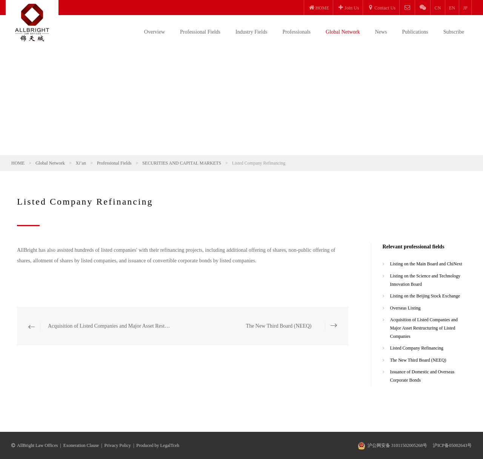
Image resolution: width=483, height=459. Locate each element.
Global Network (343, 32)
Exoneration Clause (81, 445)
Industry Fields (251, 32)
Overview (154, 32)
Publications (415, 32)
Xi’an (81, 163)
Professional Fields (200, 32)
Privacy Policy (118, 445)
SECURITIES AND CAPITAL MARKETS (181, 163)
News (381, 32)
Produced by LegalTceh (157, 445)
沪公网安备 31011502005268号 (398, 445)
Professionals (296, 32)
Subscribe (453, 32)
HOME (18, 163)
